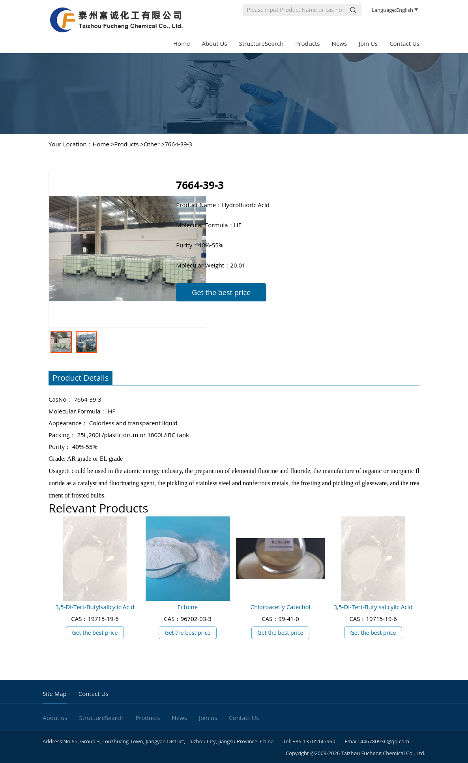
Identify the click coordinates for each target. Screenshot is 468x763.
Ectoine (188, 607)
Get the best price (221, 292)
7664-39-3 (178, 144)
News (339, 43)
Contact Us (404, 43)
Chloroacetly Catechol (281, 607)
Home (181, 43)
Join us (368, 43)
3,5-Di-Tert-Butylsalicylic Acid (95, 607)
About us (214, 43)
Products (307, 43)
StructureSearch (261, 43)
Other (152, 144)
